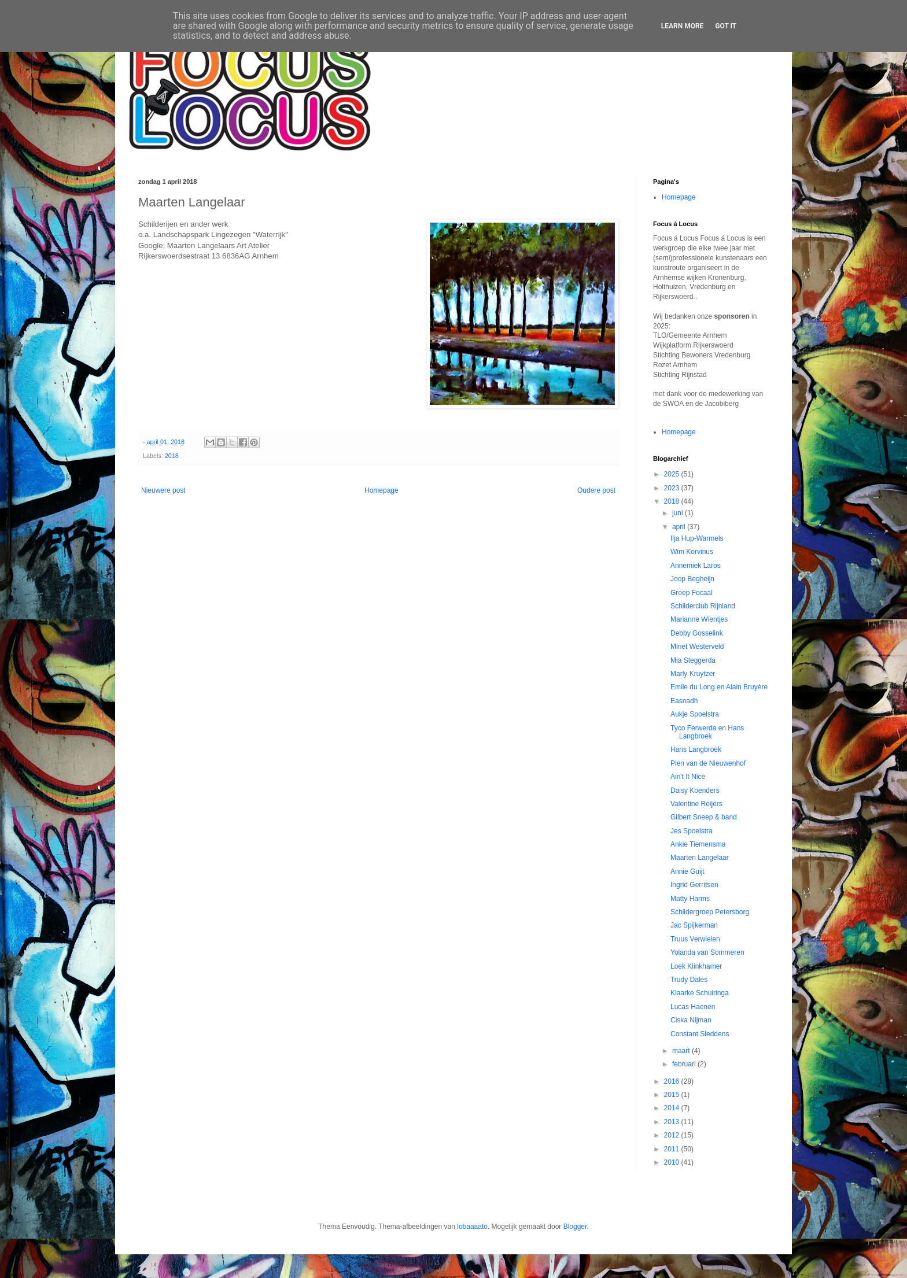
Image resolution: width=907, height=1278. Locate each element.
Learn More (682, 26)
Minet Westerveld (697, 646)
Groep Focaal (691, 593)
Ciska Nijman (690, 1020)
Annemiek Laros (695, 566)
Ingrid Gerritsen (694, 885)
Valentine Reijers (696, 804)
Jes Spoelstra (691, 831)
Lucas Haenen (692, 1007)
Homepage (381, 490)
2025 (672, 474)
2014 (672, 1108)
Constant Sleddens (699, 1034)
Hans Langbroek (695, 749)
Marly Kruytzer (692, 674)
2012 (672, 1135)
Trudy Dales (688, 980)
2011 (672, 1149)
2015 (672, 1095)
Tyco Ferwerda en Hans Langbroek (707, 732)
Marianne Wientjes (699, 619)
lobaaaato (472, 1226)
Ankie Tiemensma (697, 844)
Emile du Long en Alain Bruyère (719, 687)
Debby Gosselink (696, 633)
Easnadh (684, 701)
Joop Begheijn (692, 579)
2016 (672, 1081)
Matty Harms (690, 899)
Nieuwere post (163, 490)
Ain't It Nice (687, 777)
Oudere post (596, 490)
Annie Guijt (687, 871)
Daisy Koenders (695, 790)
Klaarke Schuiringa (699, 993)
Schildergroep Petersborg (709, 912)
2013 (672, 1122)
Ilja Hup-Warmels (697, 538)
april (679, 527)
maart (682, 1051)
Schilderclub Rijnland (702, 606)
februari (685, 1064)
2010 (672, 1162)
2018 (172, 455)
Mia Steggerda (693, 660)
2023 (672, 488)
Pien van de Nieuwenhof (708, 763)
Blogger (575, 1226)
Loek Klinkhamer (696, 966)
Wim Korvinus (691, 552)
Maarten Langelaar (699, 858)
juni (678, 513)
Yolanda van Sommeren (707, 952)
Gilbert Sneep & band (703, 817)
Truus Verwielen (695, 939)
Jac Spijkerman (694, 925)
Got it (725, 26)
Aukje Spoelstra (694, 714)
